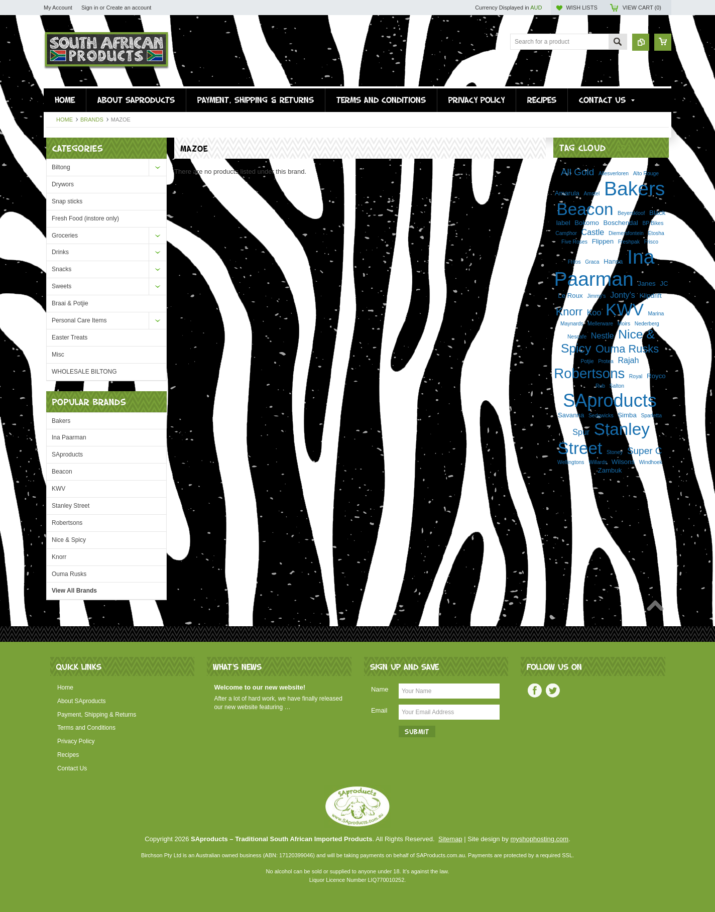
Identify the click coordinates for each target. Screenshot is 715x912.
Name (380, 689)
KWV (58, 488)
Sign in (89, 8)
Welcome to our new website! (259, 687)
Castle (593, 232)
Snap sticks (67, 201)
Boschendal (621, 222)
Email (379, 710)
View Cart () (642, 8)
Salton (617, 386)
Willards (597, 462)
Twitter (553, 690)
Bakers (61, 420)
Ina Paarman (69, 437)
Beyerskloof (631, 213)
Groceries (65, 235)
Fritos (574, 262)
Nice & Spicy (69, 539)
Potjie (587, 361)
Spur (580, 431)
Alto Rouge (646, 173)
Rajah (628, 360)
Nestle (602, 335)
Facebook (535, 690)
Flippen (603, 241)
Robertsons (67, 522)
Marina (656, 313)
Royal (636, 376)
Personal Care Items (79, 320)
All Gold (577, 172)
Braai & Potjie (70, 303)
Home (64, 120)
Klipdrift (650, 295)
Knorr (59, 556)
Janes (646, 283)
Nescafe (576, 336)
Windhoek (650, 462)
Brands (91, 120)
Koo (594, 312)
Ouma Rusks (69, 574)
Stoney (615, 452)
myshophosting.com (540, 839)
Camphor (566, 233)
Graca (592, 262)
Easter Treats (69, 337)
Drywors (63, 184)
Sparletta (651, 415)
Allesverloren (614, 173)
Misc (58, 354)
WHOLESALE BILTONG (84, 371)
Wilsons (623, 462)
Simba (627, 415)
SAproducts (67, 454)
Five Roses (574, 242)
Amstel (592, 193)
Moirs (624, 323)
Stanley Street (70, 505)
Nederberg (647, 323)
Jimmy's (596, 296)
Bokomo (586, 222)
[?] (624, 147)
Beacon (62, 471)
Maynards (571, 323)
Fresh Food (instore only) (85, 218)
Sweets (61, 286)
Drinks (60, 252)
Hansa (613, 261)
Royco (656, 376)
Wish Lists (581, 8)
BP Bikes (652, 223)
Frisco (651, 242)
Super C (644, 450)
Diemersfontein (626, 233)
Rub (600, 386)
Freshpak (629, 242)
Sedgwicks (601, 415)
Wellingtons (570, 462)
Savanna (571, 415)
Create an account (128, 8)
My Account (58, 8)
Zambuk (610, 470)
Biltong (61, 167)
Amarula (567, 193)
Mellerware (600, 323)
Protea (606, 361)
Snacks (61, 269)
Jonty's (622, 294)
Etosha (656, 233)
